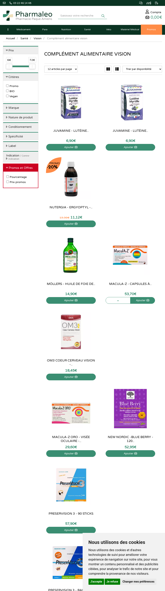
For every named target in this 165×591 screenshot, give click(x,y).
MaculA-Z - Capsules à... (103, 198)
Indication (18, 158)
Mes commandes (12, 518)
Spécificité (15, 137)
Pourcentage (16, 178)
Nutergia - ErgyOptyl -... (144, 122)
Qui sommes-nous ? (124, 459)
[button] (8, 31)
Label (12, 147)
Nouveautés (64, 472)
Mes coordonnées (13, 522)
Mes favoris (9, 531)
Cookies (117, 493)
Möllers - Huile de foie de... (62, 198)
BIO (10, 92)
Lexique (62, 464)
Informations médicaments (128, 468)
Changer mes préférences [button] (138, 581)
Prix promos (16, 183)
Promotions (64, 476)
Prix (11, 51)
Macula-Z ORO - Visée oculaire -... (62, 275)
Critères (13, 78)
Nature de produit (20, 118)
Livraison (118, 476)
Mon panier (9, 510)
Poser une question (124, 464)
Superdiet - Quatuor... (144, 352)
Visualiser (103, 366)
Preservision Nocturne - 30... (103, 352)
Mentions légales (122, 481)
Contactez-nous (122, 455)
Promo (12, 87)
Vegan (12, 97)
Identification (10, 514)
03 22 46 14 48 (78, 423)
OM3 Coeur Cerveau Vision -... (144, 198)
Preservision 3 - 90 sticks (144, 275)
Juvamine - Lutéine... (62, 122)
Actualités (63, 459)
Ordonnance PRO (68, 489)
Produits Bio (65, 481)
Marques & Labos (68, 468)
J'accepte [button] (96, 581)
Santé (25, 39)
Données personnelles (125, 489)
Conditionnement (20, 128)
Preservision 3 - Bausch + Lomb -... (62, 352)
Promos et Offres (21, 169)
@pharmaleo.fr (21, 467)
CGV (115, 485)
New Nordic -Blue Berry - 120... (103, 275)
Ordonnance (65, 485)
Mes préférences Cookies (17, 535)
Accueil (10, 39)
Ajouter (62, 136)
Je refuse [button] (112, 581)
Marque (13, 109)
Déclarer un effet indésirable (129, 472)
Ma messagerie (11, 527)
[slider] (9, 67)
